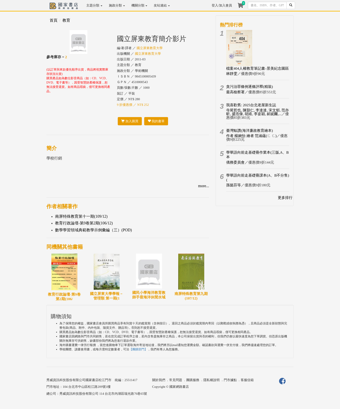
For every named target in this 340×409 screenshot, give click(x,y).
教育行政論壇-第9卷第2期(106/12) (84, 223)
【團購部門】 (138, 349)
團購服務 (192, 380)
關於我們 (158, 380)
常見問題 (175, 380)
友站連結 (162, 5)
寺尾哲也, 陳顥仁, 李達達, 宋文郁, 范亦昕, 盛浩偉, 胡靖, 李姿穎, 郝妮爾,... (257, 112)
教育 (66, 20)
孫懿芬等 (233, 185)
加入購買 (129, 121)
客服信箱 (247, 380)
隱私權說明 (211, 380)
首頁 (53, 20)
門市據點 (230, 380)
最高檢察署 (235, 92)
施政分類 (117, 5)
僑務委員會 (235, 162)
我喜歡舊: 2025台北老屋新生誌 (251, 105)
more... (203, 186)
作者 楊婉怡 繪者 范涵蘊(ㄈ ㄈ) (251, 136)
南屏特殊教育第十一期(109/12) (81, 216)
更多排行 (285, 198)
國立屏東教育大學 (150, 48)
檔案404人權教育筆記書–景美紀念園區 (257, 68)
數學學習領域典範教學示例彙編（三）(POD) (93, 230)
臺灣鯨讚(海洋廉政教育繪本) (249, 131)
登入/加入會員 (222, 5)
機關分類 (139, 5)
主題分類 (94, 5)
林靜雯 (231, 74)
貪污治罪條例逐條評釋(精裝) (249, 87)
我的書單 (156, 121)
